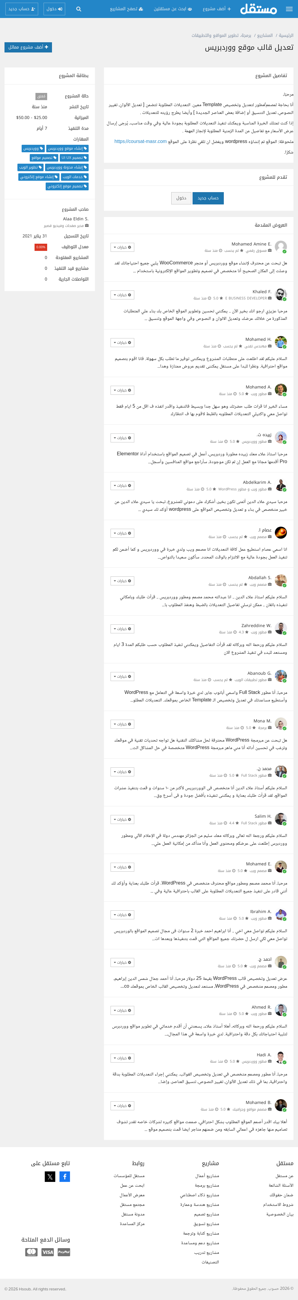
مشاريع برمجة (207, 1186)
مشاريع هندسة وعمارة (199, 1205)
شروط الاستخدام (278, 1205)
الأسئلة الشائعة (281, 1186)
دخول (181, 198)
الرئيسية (286, 35)
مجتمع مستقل (132, 1205)
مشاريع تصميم (206, 1214)
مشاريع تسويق (206, 1224)
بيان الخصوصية (279, 1214)
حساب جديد (208, 198)
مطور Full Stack (254, 775)
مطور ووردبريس (254, 441)
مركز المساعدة (132, 1224)
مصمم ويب (258, 537)
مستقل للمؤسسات (129, 1176)
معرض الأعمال (132, 1195)
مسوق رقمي (256, 250)
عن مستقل (284, 1176)
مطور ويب (259, 394)
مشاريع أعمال (207, 1176)
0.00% (40, 247)
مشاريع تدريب (206, 1253)
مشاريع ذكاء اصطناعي (199, 1195)
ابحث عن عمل (132, 1186)
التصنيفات (210, 1262)
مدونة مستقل (132, 1214)
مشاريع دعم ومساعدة (200, 1243)
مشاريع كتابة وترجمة (201, 1234)
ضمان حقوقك (281, 1195)
